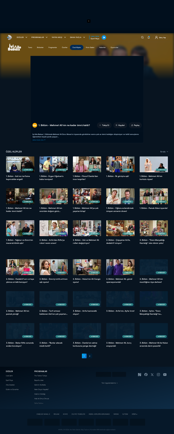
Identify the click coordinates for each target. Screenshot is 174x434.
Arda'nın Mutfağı (39, 394)
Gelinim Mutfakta (40, 385)
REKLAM (56, 414)
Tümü (30, 47)
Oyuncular (114, 47)
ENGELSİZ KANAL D (43, 414)
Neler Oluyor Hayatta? (41, 389)
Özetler (64, 47)
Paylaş (135, 125)
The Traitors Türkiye (40, 376)
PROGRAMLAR (40, 371)
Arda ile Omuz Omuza (41, 398)
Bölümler (40, 47)
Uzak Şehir (9, 376)
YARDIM (116, 414)
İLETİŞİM (125, 414)
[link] (9, 37)
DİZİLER (9, 371)
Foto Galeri (90, 47)
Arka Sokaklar (10, 385)
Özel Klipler (76, 47)
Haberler (102, 47)
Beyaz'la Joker (38, 380)
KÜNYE (65, 414)
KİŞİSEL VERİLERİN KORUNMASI (99, 414)
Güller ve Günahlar (12, 389)
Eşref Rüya (9, 380)
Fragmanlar (53, 47)
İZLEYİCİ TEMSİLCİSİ (78, 414)
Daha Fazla (38, 403)
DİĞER (134, 414)
